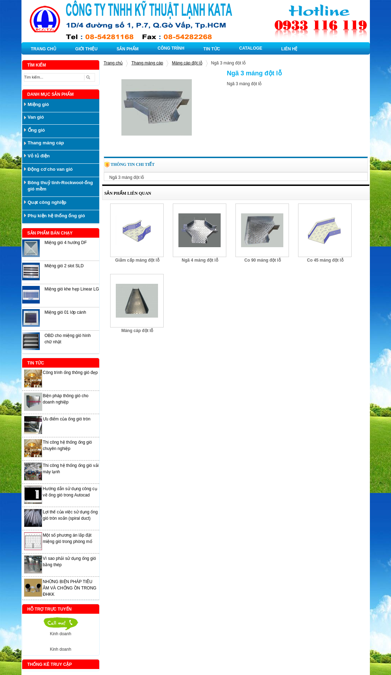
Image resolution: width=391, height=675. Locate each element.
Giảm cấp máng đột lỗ (137, 260)
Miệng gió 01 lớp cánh (65, 312)
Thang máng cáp (147, 63)
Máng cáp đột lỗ (187, 63)
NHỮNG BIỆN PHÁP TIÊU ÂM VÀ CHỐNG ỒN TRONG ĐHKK (69, 588)
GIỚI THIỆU (86, 48)
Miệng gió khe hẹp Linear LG (72, 289)
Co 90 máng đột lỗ (262, 260)
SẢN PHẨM (127, 48)
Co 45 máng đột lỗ (325, 260)
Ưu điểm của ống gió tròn (66, 419)
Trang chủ (113, 63)
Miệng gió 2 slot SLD (64, 265)
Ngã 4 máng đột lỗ (200, 260)
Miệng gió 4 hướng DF (66, 242)
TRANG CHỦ (43, 48)
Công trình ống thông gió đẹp (70, 372)
